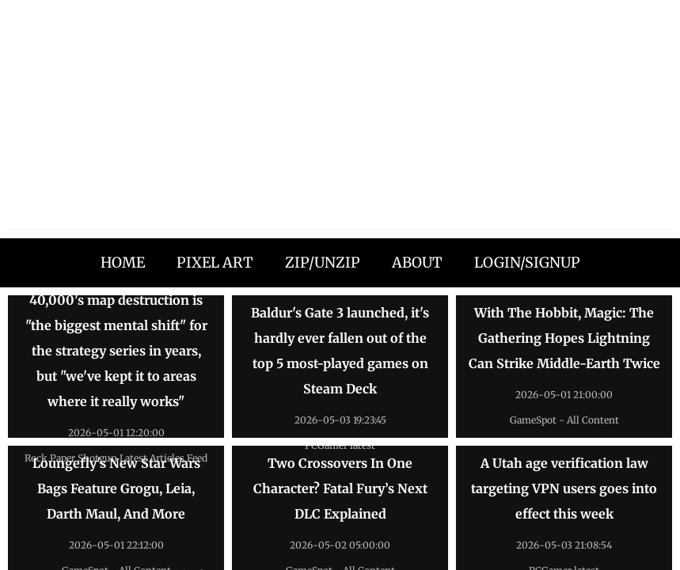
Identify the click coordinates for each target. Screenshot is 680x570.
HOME (123, 262)
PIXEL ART (215, 262)
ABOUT (417, 262)
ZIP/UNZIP (322, 262)
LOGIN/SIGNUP (527, 262)
